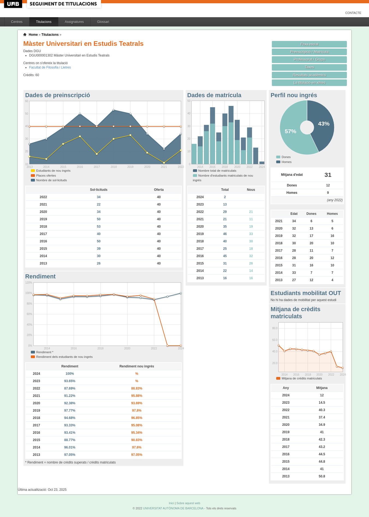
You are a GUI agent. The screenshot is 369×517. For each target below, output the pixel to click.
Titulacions (44, 22)
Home (33, 35)
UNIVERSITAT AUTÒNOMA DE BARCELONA (173, 508)
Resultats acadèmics (309, 75)
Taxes (309, 67)
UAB (14, 4)
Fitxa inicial (309, 44)
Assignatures (74, 22)
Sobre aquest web (188, 503)
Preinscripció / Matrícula (309, 52)
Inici (171, 503)
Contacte (353, 12)
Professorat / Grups (309, 59)
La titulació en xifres (309, 83)
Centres (17, 22)
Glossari (103, 22)
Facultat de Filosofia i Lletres (50, 67)
